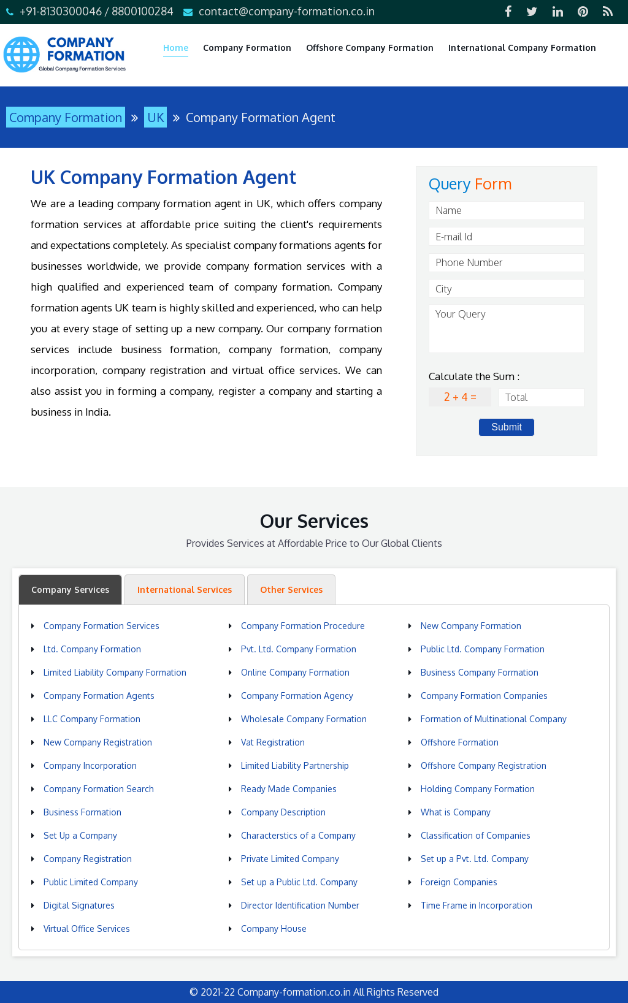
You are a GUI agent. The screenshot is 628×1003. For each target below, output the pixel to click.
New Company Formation (471, 625)
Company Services (70, 589)
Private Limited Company (290, 858)
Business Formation (82, 812)
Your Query (506, 328)
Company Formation (247, 47)
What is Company (456, 812)
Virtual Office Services (87, 928)
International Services (184, 589)
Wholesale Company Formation (304, 719)
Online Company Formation (295, 672)
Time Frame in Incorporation (476, 905)
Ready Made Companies (289, 789)
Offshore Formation (460, 742)
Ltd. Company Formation (92, 649)
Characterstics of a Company (298, 835)
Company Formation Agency (297, 695)
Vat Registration (273, 742)
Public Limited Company (91, 882)
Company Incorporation (90, 765)
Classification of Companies (475, 835)
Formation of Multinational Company (494, 719)
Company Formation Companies (484, 695)
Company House (274, 928)
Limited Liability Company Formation (115, 672)
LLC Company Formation (92, 719)
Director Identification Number (300, 905)
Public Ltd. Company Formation (483, 649)
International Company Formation (522, 47)
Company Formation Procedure (303, 625)
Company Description (283, 812)
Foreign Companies (459, 882)
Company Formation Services (101, 625)
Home (175, 47)
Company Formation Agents (99, 695)
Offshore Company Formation (370, 47)
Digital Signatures (79, 905)
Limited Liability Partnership (295, 765)
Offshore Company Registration (483, 765)
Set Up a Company (80, 835)
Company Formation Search (99, 789)
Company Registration (88, 858)
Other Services (291, 589)
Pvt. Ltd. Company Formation (298, 649)
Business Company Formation (479, 672)
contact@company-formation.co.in (287, 11)
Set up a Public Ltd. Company (299, 882)
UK (155, 117)
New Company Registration (98, 742)
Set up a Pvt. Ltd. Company (475, 858)
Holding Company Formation (478, 789)
